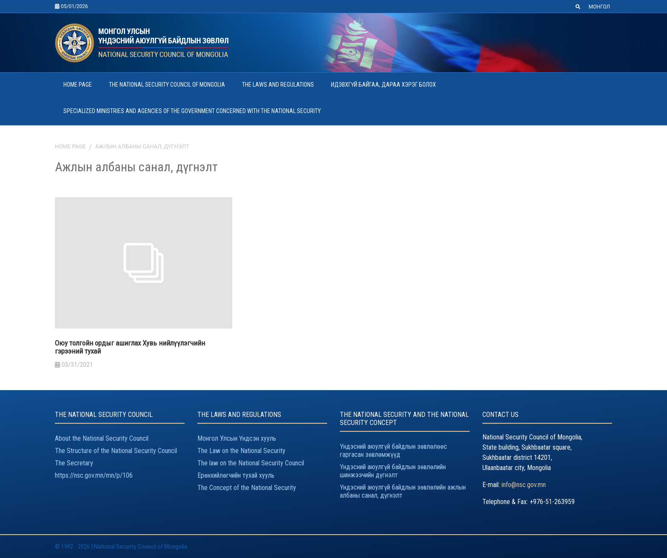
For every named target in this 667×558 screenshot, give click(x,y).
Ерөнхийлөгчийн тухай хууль (235, 475)
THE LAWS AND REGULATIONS (278, 84)
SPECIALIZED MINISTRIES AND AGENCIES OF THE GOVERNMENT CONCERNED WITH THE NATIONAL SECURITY (192, 111)
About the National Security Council (101, 438)
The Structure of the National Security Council (116, 451)
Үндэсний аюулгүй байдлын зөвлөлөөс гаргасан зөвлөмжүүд (393, 450)
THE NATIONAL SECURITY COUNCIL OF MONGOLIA (167, 84)
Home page (70, 146)
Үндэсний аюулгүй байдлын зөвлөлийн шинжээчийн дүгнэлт (393, 471)
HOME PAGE (77, 84)
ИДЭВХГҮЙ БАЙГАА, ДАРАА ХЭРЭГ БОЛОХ (383, 84)
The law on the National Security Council (250, 463)
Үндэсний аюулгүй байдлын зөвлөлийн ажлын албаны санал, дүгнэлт (403, 491)
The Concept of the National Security (246, 488)
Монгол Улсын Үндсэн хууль (236, 438)
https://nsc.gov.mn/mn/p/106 (94, 475)
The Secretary (74, 463)
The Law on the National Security (241, 451)
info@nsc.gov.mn (524, 485)
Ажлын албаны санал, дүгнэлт (142, 146)
